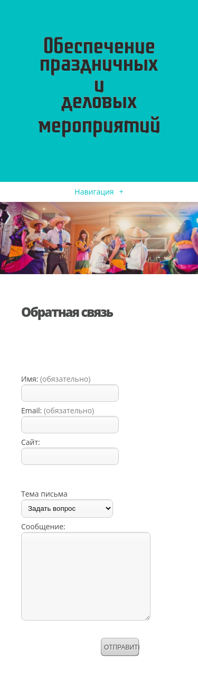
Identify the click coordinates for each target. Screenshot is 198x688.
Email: (57, 410)
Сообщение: (43, 526)
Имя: (55, 379)
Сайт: (30, 442)
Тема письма (44, 494)
